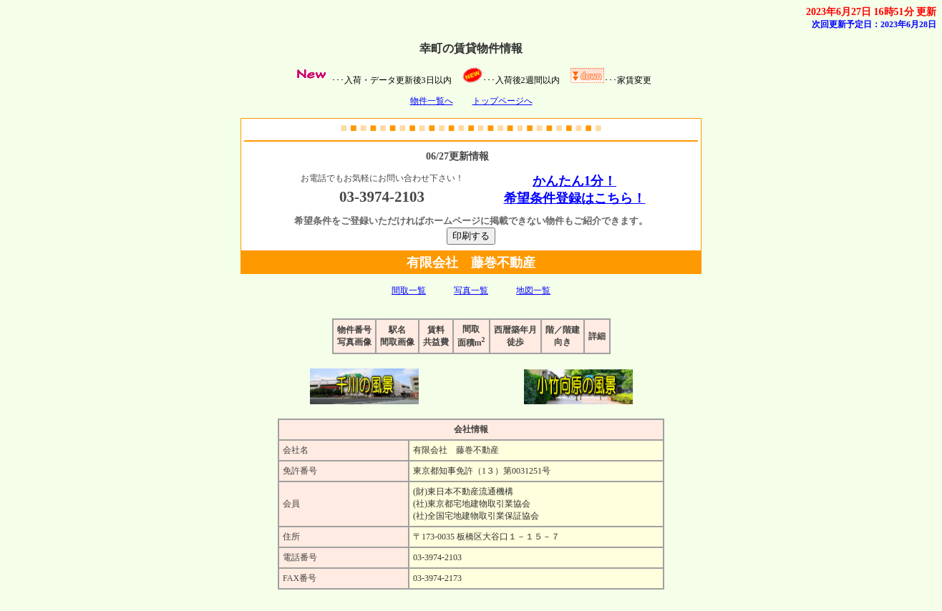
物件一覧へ (431, 101)
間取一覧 (409, 290)
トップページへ (502, 101)
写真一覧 (471, 290)
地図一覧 (533, 290)
